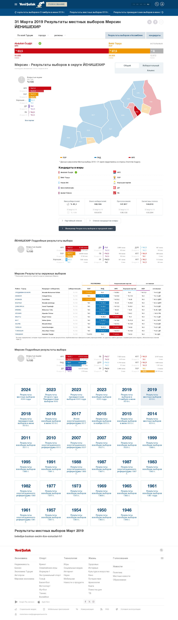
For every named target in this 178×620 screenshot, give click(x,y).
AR (141, 4)
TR (134, 4)
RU (148, 4)
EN (137, 4)
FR (144, 4)
